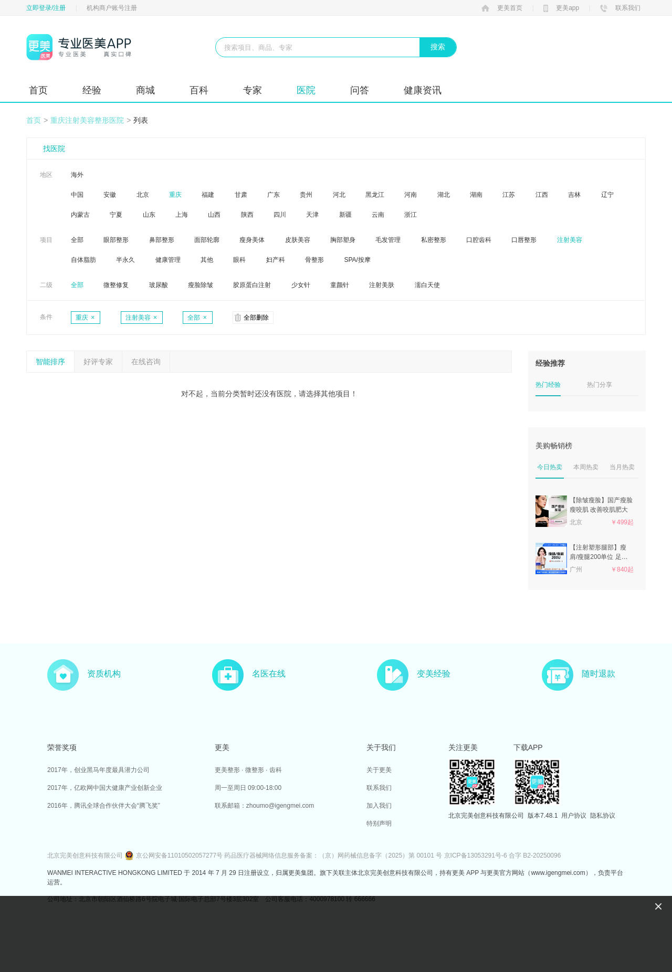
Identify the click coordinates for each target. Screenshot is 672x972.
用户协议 (573, 815)
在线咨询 (146, 361)
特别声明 (379, 823)
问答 (359, 90)
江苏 (508, 194)
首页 (38, 90)
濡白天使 (427, 285)
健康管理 (168, 259)
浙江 (410, 214)
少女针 (300, 285)
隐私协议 (602, 815)
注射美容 (569, 240)
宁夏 (116, 214)
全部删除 (256, 317)
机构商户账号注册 (112, 8)
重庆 (175, 194)
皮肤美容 (297, 240)
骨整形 (314, 259)
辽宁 (607, 194)
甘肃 (241, 194)
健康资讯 (423, 90)
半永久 (125, 259)
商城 (145, 90)
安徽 (109, 194)
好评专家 (98, 361)
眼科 (239, 259)
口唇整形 (524, 240)
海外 (77, 174)
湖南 (476, 194)
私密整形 (433, 240)
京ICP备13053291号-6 (475, 855)
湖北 (443, 194)
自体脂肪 (83, 259)
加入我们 (379, 805)
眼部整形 (116, 240)
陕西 (247, 214)
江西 (542, 194)
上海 (181, 214)
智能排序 (50, 361)
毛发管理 (388, 240)
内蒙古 (80, 214)
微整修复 (116, 285)
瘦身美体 (252, 240)
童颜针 (339, 285)
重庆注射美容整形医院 (87, 120)
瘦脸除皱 (200, 285)
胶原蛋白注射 (252, 285)
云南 (378, 214)
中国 (77, 194)
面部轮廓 (206, 240)
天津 (312, 214)
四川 (280, 214)
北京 (142, 194)
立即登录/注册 (46, 8)
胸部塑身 (342, 240)
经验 (91, 90)
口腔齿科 (478, 240)
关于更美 (379, 770)
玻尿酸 (158, 285)
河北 (339, 194)
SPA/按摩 (357, 259)
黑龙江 (374, 194)
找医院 (54, 148)
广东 (273, 194)
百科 (199, 90)
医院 (306, 90)
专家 (252, 90)
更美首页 (501, 8)
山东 (149, 214)
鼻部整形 (161, 240)
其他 (207, 259)
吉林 (574, 194)
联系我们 (620, 8)
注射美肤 (381, 285)
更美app (561, 8)
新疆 (345, 214)
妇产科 (275, 259)
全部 (77, 240)
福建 (208, 194)
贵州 (306, 194)
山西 (214, 214)
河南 (410, 194)
